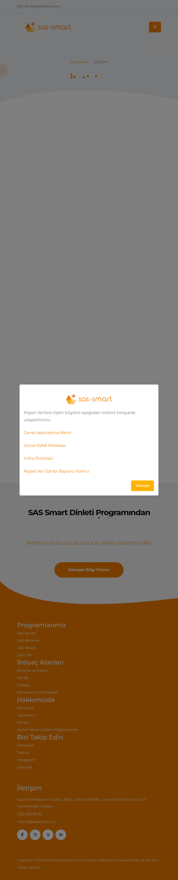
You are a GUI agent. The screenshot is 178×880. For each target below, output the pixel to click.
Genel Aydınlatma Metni (47, 432)
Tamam (143, 486)
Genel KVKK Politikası (45, 445)
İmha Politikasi (38, 458)
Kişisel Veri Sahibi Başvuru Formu (56, 471)
